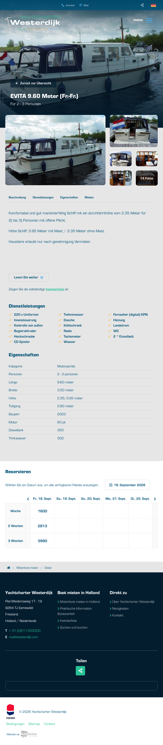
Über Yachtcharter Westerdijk (132, 601)
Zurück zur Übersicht (33, 83)
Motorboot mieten (27, 568)
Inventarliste (67, 620)
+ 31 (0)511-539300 (25, 630)
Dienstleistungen (43, 197)
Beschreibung (17, 197)
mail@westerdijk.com (23, 637)
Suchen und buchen (72, 627)
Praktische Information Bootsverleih (75, 611)
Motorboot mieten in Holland (79, 601)
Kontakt (116, 615)
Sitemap (34, 723)
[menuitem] (143, 20)
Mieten (89, 197)
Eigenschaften (69, 197)
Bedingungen (15, 723)
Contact (49, 723)
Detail (48, 568)
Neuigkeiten (119, 608)
